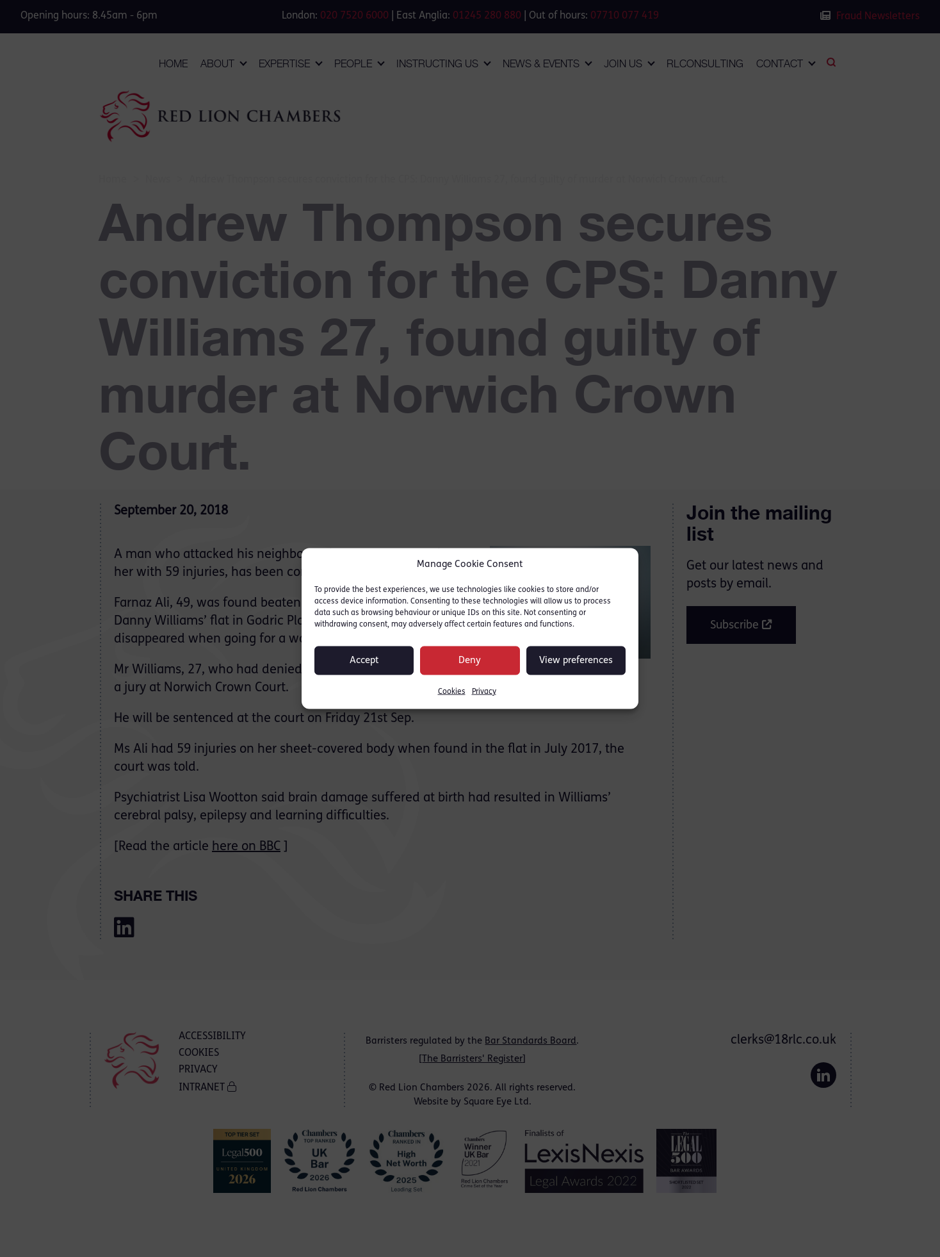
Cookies (452, 692)
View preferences (576, 660)
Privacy (484, 692)
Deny (469, 660)
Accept (364, 660)
